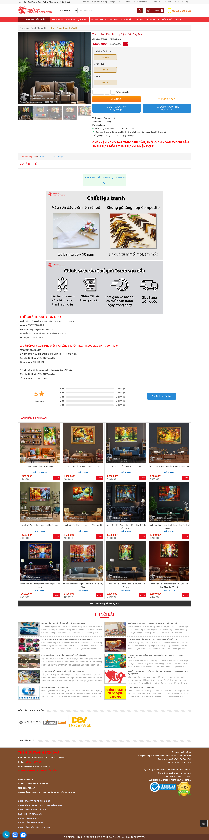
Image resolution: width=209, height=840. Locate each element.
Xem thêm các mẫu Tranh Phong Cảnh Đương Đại (104, 180)
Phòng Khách (152, 20)
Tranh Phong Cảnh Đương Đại (52, 157)
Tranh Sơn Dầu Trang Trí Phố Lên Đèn (83, 466)
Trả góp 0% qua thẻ (167, 108)
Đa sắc (105, 82)
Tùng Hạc (139, 20)
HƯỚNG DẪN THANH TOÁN (36, 338)
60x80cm (105, 57)
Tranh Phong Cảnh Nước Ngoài (40, 466)
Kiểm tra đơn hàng (99, 2)
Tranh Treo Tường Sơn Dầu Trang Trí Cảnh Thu (169, 466)
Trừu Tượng (58, 20)
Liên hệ (185, 2)
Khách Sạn (180, 20)
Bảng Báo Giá (115, 2)
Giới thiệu (127, 2)
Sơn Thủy (70, 20)
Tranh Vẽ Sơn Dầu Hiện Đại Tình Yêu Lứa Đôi (83, 525)
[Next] (86, 69)
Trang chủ (85, 2)
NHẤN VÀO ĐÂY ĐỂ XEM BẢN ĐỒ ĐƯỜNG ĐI (44, 333)
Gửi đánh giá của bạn (162, 396)
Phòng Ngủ (167, 20)
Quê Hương (83, 20)
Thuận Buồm (106, 20)
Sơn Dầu (105, 70)
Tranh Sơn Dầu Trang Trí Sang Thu (126, 466)
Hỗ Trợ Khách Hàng (141, 2)
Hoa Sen (118, 20)
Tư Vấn (168, 2)
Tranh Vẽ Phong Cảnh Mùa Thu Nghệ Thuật (39, 525)
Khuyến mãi (157, 2)
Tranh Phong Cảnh (28, 157)
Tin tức (176, 2)
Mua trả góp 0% (116, 108)
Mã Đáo (94, 20)
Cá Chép (128, 20)
